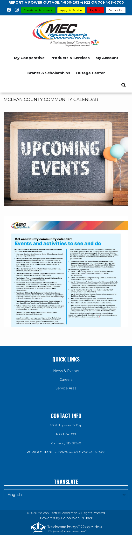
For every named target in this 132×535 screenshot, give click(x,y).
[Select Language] (66, 494)
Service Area (66, 388)
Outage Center (90, 73)
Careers (66, 379)
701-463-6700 (94, 452)
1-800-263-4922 (66, 452)
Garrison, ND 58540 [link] (66, 443)
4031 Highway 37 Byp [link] (66, 425)
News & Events (66, 371)
